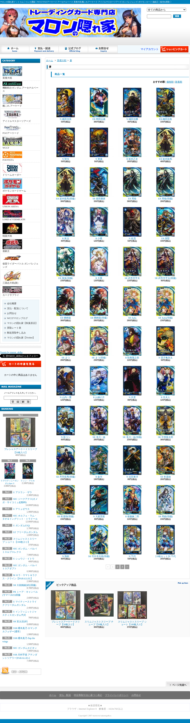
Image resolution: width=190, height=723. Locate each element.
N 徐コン (65, 422)
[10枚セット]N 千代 (165, 541)
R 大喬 (99, 263)
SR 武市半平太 (132, 263)
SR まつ (65, 342)
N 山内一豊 (65, 382)
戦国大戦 (12, 230)
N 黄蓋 (99, 144)
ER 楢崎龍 (65, 302)
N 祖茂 (132, 223)
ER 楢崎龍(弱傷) (99, 302)
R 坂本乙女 (132, 144)
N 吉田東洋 (132, 461)
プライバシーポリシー (116, 695)
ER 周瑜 (132, 183)
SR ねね (132, 302)
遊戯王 (12, 245)
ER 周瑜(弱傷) (165, 183)
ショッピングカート (174, 49)
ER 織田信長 (165, 104)
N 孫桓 (65, 541)
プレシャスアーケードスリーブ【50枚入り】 (20, 436)
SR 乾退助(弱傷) (65, 501)
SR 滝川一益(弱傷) (132, 422)
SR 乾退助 (165, 461)
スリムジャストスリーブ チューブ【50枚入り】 (99, 608)
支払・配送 (65, 695)
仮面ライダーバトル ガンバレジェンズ (20, 261)
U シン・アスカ (28, 472)
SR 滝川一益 (99, 422)
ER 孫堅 (165, 223)
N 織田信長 (65, 104)
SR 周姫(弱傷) (165, 501)
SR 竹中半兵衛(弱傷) (99, 541)
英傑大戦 (12, 72)
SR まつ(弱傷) (99, 342)
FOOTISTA (12, 156)
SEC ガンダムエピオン (25, 648)
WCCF (12, 143)
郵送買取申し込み (16, 332)
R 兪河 (99, 461)
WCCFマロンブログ (17, 318)
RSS (14, 672)
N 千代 (132, 541)
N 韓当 (65, 144)
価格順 (170, 81)
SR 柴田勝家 (99, 183)
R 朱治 (65, 223)
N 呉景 (132, 382)
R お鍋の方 (99, 382)
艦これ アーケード (12, 100)
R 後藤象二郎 (132, 501)
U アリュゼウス (21, 509)
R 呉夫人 (165, 382)
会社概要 (11, 303)
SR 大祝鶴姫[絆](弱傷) (24, 585)
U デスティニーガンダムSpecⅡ (10, 473)
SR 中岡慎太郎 (165, 422)
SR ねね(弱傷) (165, 302)
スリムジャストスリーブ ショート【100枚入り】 (132, 608)
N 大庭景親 (99, 501)
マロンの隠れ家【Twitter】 (21, 337)
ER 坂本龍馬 (165, 144)
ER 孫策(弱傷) (65, 263)
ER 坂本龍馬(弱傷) (65, 183)
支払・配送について (44, 49)
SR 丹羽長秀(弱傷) (65, 461)
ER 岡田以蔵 (99, 104)
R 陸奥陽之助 (132, 342)
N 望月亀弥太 (165, 342)
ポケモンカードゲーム (14, 185)
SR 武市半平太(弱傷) (165, 263)
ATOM (23, 672)
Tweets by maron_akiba (11, 352)
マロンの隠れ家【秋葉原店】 (22, 323)
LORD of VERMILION (14, 215)
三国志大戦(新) (12, 277)
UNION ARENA (12, 201)
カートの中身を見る (20, 364)
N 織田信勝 (132, 104)
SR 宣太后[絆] (20, 621)
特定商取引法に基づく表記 (88, 695)
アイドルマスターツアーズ (17, 115)
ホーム (15, 49)
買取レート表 (14, 327)
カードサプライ (12, 291)
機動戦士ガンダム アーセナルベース (20, 86)
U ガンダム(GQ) (21, 525)
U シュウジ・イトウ (23, 558)
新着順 (178, 81)
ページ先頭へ (178, 684)
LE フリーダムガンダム (25, 532)
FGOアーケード (12, 129)
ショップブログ (73, 49)
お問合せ (103, 49)
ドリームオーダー (12, 169)
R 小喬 (99, 223)
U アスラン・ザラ (22, 492)
